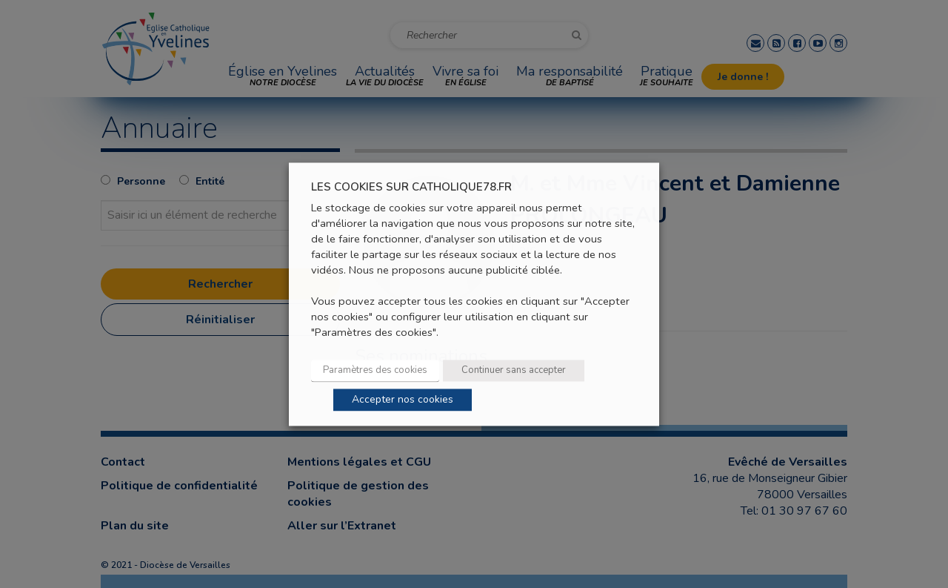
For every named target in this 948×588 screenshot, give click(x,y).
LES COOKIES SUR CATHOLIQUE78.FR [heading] (411, 187)
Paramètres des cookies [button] (375, 370)
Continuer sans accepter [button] (513, 370)
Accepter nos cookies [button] (402, 399)
